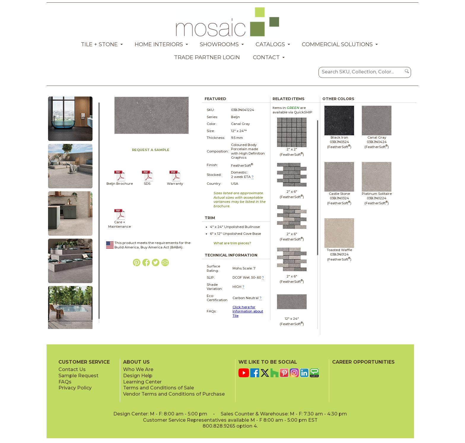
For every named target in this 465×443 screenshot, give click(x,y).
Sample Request (78, 375)
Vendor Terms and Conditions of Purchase (174, 394)
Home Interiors (159, 44)
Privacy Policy (75, 388)
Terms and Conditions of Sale (158, 388)
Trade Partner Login (207, 57)
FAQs (64, 382)
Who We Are (138, 369)
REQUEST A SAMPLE (150, 150)
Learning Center (142, 382)
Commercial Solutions (337, 44)
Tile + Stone (99, 44)
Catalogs (270, 44)
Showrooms (219, 44)
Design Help (137, 375)
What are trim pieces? (232, 243)
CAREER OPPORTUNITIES (363, 362)
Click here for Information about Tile (247, 311)
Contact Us (72, 369)
